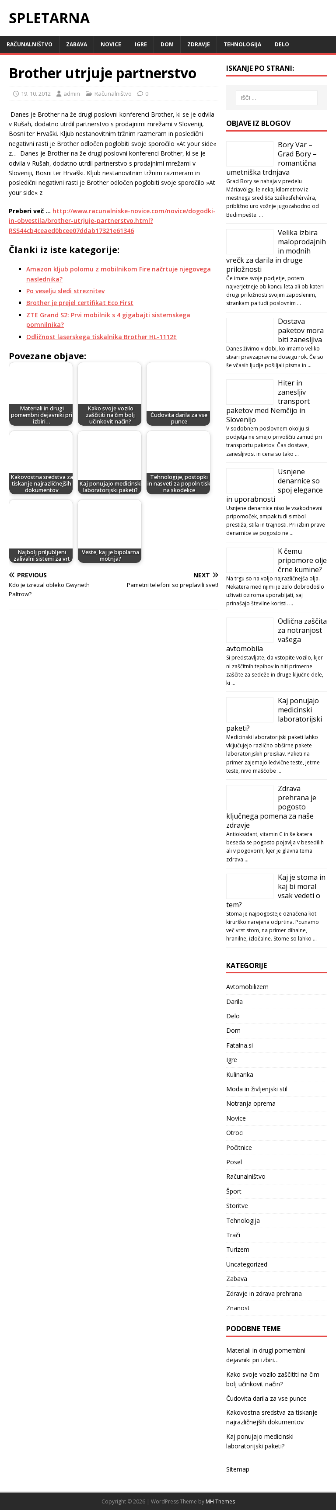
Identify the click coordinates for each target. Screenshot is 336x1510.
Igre (141, 44)
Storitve (237, 1205)
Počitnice (239, 1147)
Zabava (76, 44)
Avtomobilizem (247, 986)
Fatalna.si (239, 1045)
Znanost (238, 1308)
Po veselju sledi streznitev (65, 291)
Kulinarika (239, 1074)
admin (71, 93)
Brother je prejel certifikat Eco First (79, 303)
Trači (233, 1235)
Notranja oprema (251, 1103)
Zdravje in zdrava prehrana (264, 1293)
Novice (111, 44)
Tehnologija (242, 44)
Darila (234, 1001)
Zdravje (198, 44)
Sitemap (237, 1469)
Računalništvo (29, 44)
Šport (234, 1191)
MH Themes (220, 1501)
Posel (234, 1162)
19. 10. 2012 (36, 93)
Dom (167, 44)
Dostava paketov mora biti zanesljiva (301, 330)
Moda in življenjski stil (256, 1089)
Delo (282, 44)
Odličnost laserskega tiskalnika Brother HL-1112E (101, 337)
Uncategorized (246, 1264)
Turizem (237, 1249)
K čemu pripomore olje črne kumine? (302, 560)
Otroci (235, 1132)
